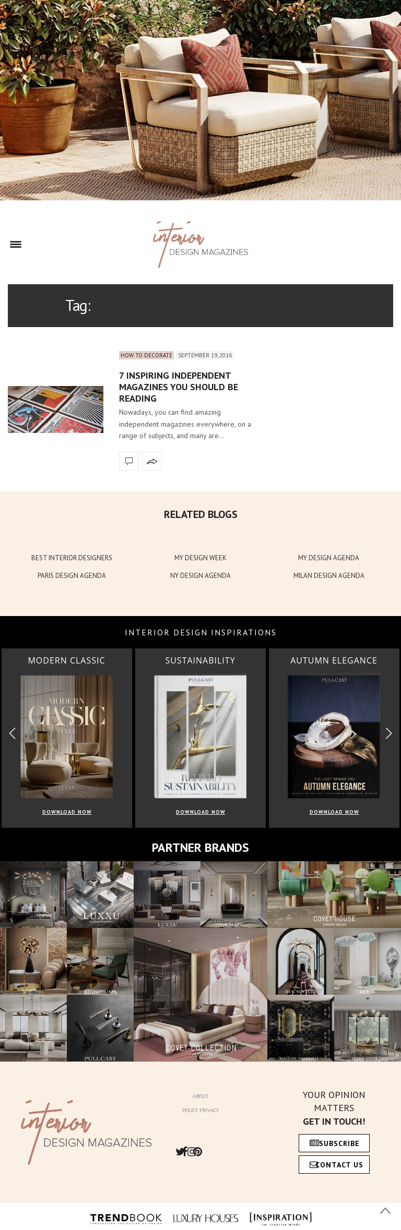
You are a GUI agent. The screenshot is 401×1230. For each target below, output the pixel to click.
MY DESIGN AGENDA (328, 557)
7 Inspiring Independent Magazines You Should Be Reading (178, 386)
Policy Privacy (200, 1110)
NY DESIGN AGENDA (200, 575)
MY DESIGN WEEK (200, 557)
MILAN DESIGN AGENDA (328, 575)
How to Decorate (146, 355)
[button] (389, 734)
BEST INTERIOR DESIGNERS (71, 557)
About (200, 1096)
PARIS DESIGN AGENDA (72, 575)
